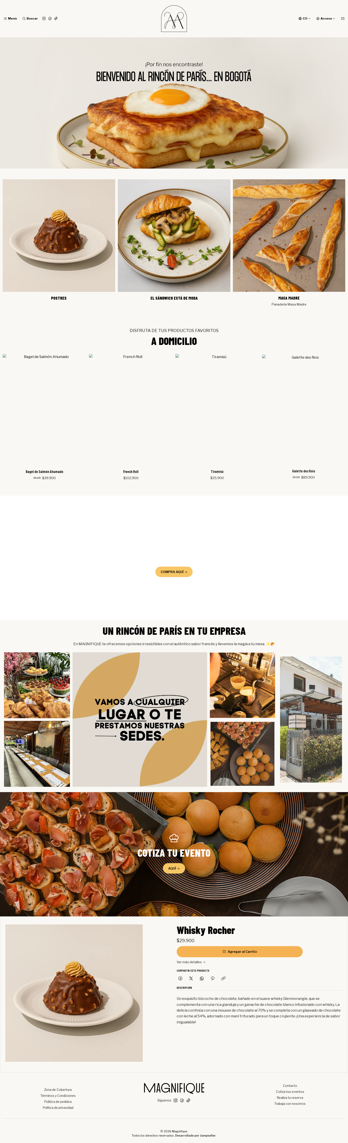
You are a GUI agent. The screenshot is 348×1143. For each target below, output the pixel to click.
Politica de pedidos (58, 1101)
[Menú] (10, 19)
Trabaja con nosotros (290, 1103)
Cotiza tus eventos (290, 1092)
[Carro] (342, 19)
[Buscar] (29, 19)
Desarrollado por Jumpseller (195, 1135)
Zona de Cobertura (58, 1090)
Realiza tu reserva (290, 1097)
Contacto (290, 1086)
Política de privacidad (58, 1107)
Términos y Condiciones (58, 1096)
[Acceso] (325, 19)
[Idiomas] (304, 19)
